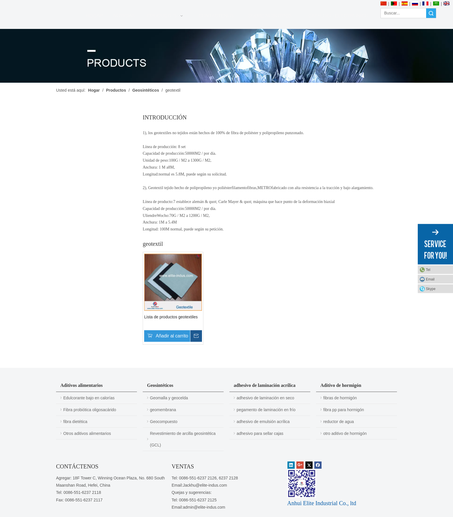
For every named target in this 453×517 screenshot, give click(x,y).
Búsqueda (431, 13)
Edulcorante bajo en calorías (88, 398)
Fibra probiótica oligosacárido (89, 409)
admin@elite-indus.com (204, 507)
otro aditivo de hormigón (345, 433)
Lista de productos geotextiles (171, 317)
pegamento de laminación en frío (266, 409)
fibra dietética (75, 421)
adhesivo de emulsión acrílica (263, 421)
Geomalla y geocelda (169, 398)
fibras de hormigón (340, 398)
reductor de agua (338, 421)
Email (430, 279)
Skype (430, 289)
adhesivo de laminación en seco (265, 398)
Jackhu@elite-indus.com (205, 485)
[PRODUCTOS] (226, 56)
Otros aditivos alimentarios (87, 433)
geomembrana (163, 409)
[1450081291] (301, 483)
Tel (428, 270)
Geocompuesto (163, 421)
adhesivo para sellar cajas (260, 433)
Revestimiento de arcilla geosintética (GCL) (183, 439)
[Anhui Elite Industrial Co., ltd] (45, 3)
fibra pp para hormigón (343, 409)
